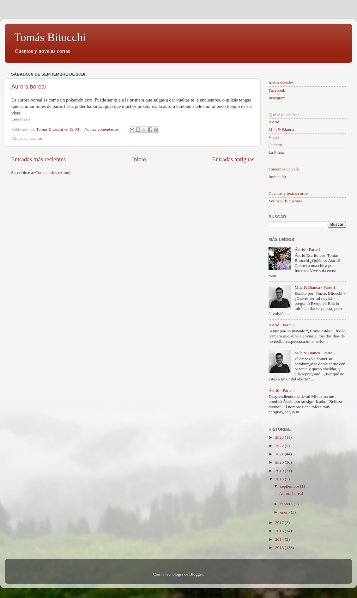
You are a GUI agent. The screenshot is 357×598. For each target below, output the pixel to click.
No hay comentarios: (102, 129)
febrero (286, 504)
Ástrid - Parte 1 (307, 249)
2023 (280, 437)
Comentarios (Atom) (53, 172)
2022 (280, 445)
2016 (280, 530)
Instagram (277, 98)
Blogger (196, 574)
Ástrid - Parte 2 (282, 325)
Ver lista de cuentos (285, 201)
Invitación (277, 176)
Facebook (277, 90)
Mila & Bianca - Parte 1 (314, 287)
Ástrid (274, 122)
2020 (280, 462)
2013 (280, 547)
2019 (280, 470)
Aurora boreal (28, 86)
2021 (280, 454)
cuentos (35, 138)
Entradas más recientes (38, 159)
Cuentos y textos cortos (288, 193)
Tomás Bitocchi (50, 37)
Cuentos (275, 144)
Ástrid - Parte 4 (282, 390)
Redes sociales (281, 82)
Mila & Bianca (281, 129)
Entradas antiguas (233, 159)
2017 (280, 522)
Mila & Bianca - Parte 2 (314, 352)
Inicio (139, 159)
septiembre (290, 486)
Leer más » (20, 119)
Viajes (274, 137)
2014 (280, 539)
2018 (280, 479)
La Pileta (276, 152)
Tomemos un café (284, 169)
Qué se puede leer (284, 114)
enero (285, 512)
